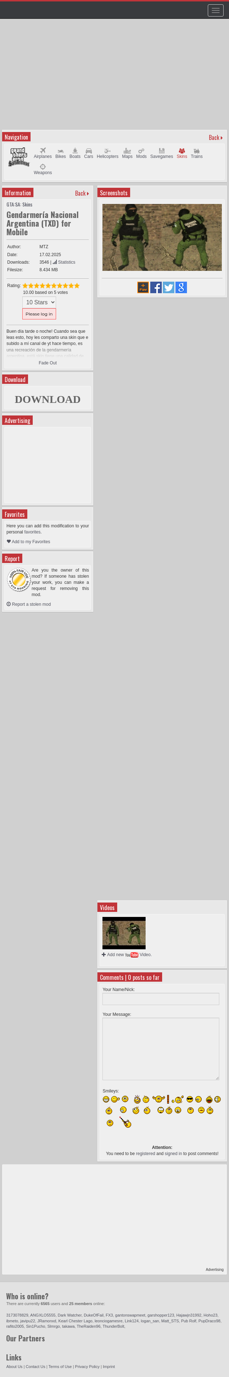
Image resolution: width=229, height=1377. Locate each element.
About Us (14, 1366)
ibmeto (12, 1321)
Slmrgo (53, 1326)
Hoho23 (210, 1315)
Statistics (63, 262)
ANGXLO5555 (42, 1315)
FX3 (109, 1315)
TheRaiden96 (89, 1326)
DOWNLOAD (48, 399)
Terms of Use (60, 1366)
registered (145, 1153)
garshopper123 (160, 1315)
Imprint (109, 1366)
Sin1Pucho (35, 1326)
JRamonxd (46, 1321)
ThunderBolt (113, 1326)
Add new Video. (127, 954)
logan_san (150, 1321)
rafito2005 (15, 1326)
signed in (173, 1153)
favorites (32, 532)
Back (214, 137)
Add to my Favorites (28, 541)
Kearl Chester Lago (75, 1321)
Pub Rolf (188, 1321)
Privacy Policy (87, 1366)
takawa (68, 1326)
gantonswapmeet (130, 1315)
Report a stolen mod (28, 604)
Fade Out (48, 362)
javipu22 (27, 1321)
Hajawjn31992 (188, 1315)
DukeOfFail (94, 1315)
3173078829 (17, 1315)
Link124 (132, 1321)
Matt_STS (170, 1321)
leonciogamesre (109, 1321)
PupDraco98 (209, 1321)
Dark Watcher (70, 1315)
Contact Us (35, 1366)
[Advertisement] (115, 77)
